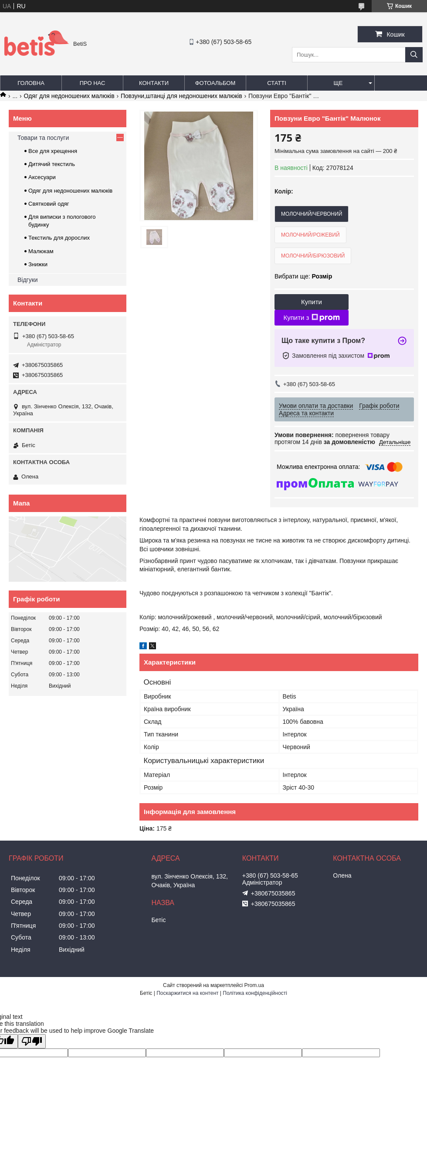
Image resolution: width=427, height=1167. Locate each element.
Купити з (311, 318)
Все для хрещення (52, 151)
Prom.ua (254, 985)
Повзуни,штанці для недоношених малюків (181, 95)
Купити (311, 301)
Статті (276, 83)
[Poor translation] (32, 1041)
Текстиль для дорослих (59, 237)
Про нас (92, 83)
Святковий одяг (48, 203)
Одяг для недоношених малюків (69, 95)
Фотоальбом (215, 83)
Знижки (37, 264)
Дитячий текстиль (51, 164)
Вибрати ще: (303, 276)
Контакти (154, 83)
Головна (30, 83)
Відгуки (27, 279)
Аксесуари (42, 177)
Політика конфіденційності (255, 993)
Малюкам (41, 251)
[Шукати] (414, 54)
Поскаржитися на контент (187, 993)
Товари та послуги (43, 137)
